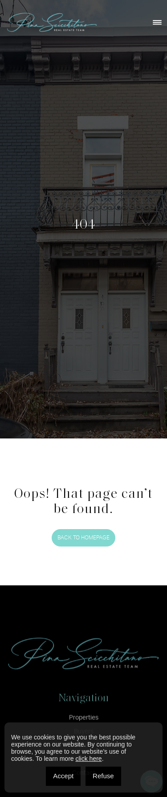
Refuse (103, 776)
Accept (63, 776)
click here (88, 758)
